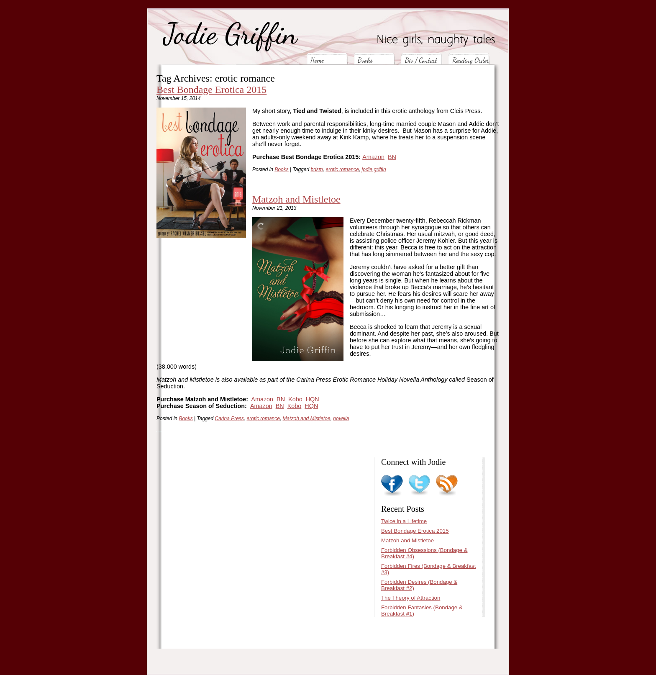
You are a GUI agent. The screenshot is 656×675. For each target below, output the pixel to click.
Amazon (373, 157)
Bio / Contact (421, 60)
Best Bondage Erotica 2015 (211, 89)
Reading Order (470, 60)
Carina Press (229, 418)
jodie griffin (374, 169)
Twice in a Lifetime (404, 521)
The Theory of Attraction (410, 598)
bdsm (317, 169)
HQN (312, 399)
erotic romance (342, 169)
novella (341, 418)
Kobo (295, 399)
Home (317, 60)
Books (365, 60)
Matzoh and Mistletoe (296, 199)
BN (392, 157)
